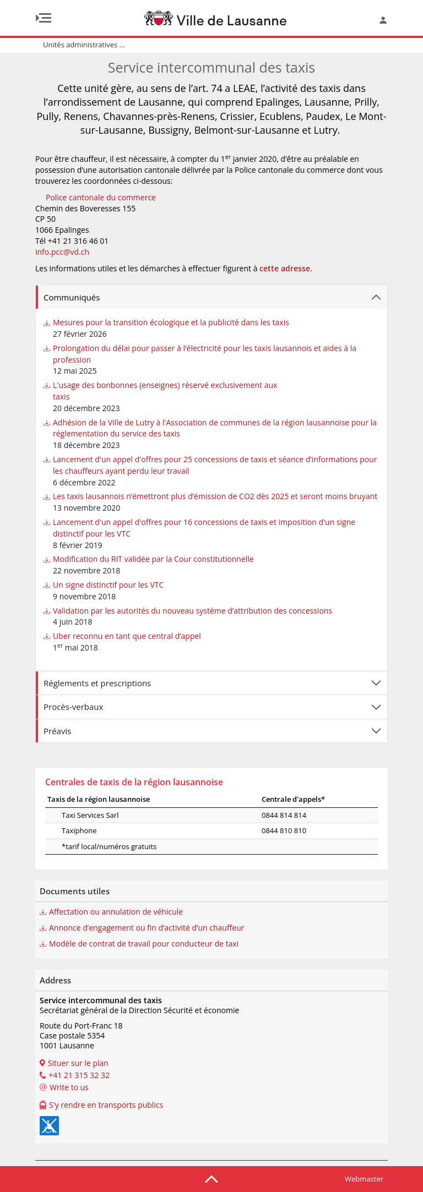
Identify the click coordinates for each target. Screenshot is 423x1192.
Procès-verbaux (73, 706)
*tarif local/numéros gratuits (94, 846)
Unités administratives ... (84, 45)
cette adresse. (285, 268)
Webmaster (364, 1179)
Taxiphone (65, 830)
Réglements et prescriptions (97, 682)
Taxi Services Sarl (75, 815)
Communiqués (72, 297)
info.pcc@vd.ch (62, 252)
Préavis (57, 730)
